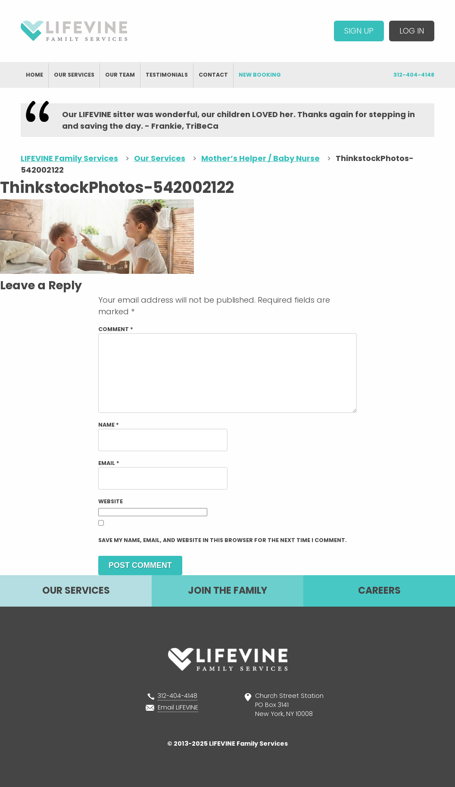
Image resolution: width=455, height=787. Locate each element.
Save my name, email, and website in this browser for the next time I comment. (222, 540)
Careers (379, 590)
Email (108, 463)
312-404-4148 (413, 74)
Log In (411, 30)
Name (108, 424)
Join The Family (227, 590)
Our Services (74, 74)
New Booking (260, 74)
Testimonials (167, 74)
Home (34, 74)
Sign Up (359, 30)
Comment (115, 329)
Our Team (120, 74)
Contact (213, 74)
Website (110, 501)
